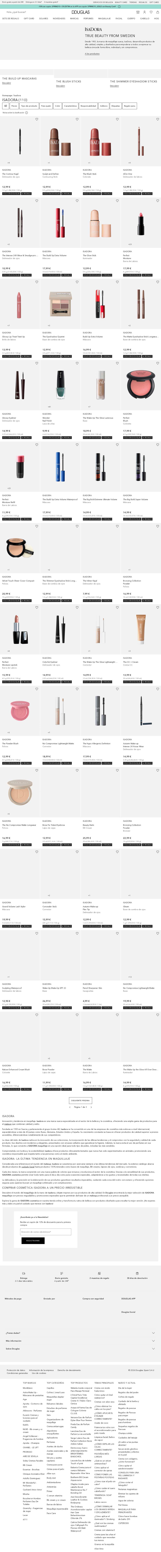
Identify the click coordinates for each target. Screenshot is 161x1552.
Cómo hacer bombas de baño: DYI (127, 1517)
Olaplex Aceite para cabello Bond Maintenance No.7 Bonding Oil (80, 1488)
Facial (119, 18)
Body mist (51, 1478)
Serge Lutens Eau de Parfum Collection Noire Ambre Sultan (81, 1441)
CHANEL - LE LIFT (30, 1447)
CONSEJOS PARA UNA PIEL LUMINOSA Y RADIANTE (128, 1475)
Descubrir (6, 83)
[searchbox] (26, 12)
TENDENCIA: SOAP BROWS (103, 1496)
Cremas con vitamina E (104, 1530)
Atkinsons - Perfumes (32, 1411)
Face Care (51, 1513)
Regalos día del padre (128, 1392)
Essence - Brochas (31, 1469)
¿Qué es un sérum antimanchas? (102, 1462)
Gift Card (29, 18)
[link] (20, 155)
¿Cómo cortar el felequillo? (125, 1483)
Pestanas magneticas (127, 1489)
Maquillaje (104, 18)
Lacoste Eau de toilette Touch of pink (81, 1462)
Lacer (25, 1515)
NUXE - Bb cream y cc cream (32, 1430)
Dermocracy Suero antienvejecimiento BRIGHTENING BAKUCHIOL (79, 1452)
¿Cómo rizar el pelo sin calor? (104, 1483)
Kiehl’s (25, 1425)
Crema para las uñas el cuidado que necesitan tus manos (104, 1537)
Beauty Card (121, 2)
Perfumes (88, 18)
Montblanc (28, 1388)
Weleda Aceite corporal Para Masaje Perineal (81, 1389)
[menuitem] (12, 18)
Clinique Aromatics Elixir (34, 1474)
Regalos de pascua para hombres (127, 1421)
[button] (80, 1333)
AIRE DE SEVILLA (30, 1456)
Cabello (144, 18)
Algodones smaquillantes (53, 1432)
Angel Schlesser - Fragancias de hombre (33, 1437)
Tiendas (133, 2)
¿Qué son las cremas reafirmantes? (104, 1524)
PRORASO (27, 1452)
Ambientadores (54, 1482)
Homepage (7, 95)
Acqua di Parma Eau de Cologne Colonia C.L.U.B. (81, 1410)
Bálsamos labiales (55, 1404)
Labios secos (100, 1502)
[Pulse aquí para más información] (119, 6)
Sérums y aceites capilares (54, 1459)
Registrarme (33, 1241)
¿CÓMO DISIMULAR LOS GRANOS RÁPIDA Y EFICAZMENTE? (104, 1509)
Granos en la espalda (104, 1544)
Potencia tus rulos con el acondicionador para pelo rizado (105, 1430)
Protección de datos (16, 1370)
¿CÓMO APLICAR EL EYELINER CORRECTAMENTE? (103, 1416)
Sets (49, 1415)
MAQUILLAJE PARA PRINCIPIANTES (127, 1511)
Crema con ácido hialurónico (102, 1389)
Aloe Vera (98, 1549)
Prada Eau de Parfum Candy (80, 1425)
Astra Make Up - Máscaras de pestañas (33, 1394)
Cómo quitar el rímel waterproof (103, 1396)
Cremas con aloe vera (104, 1402)
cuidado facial (28, 1167)
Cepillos (50, 1388)
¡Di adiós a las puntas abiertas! (128, 1443)
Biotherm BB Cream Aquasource (79, 1478)
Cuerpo (131, 18)
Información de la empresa (41, 1370)
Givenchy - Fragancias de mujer (33, 1509)
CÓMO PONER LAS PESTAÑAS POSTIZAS (104, 1476)
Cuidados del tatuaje (127, 1438)
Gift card (154, 2)
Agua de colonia (125, 1500)
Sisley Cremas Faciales (33, 1461)
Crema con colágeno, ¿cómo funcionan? (128, 1460)
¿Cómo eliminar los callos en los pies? (103, 1407)
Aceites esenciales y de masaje (57, 1452)
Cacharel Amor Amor (32, 1490)
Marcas (74, 18)
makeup (8, 1124)
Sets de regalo (10, 18)
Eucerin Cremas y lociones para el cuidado (31, 1418)
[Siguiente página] (91, 1107)
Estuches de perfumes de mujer (57, 1409)
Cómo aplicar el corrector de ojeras (103, 1469)
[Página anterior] (70, 1107)
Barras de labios (54, 1504)
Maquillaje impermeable (57, 1509)
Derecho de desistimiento (69, 1370)
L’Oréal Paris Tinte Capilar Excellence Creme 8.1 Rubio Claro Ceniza (81, 1399)
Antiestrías (51, 1487)
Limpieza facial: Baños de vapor (104, 1438)
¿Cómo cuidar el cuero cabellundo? (104, 1489)
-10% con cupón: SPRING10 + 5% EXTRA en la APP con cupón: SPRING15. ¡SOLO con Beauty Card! (77, 6)
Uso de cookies (39, 1373)
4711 (25, 1519)
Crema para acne (54, 1465)
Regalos (143, 2)
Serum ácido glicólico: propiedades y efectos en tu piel (128, 1452)
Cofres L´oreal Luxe (56, 1392)
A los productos (92, 54)
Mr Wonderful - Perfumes (30, 1484)
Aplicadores (52, 1438)
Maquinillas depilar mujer (55, 1398)
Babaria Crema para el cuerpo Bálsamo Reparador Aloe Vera (81, 1470)
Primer (49, 1491)
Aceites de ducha (55, 1446)
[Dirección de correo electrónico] (45, 1232)
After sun (51, 1473)
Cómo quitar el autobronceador (125, 1467)
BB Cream (27, 1465)
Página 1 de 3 (80, 1107)
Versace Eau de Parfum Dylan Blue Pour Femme (81, 1419)
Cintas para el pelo (55, 1469)
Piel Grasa (123, 1505)
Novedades (59, 18)
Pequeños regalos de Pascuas (128, 1427)
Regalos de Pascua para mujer (126, 1414)
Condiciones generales (17, 1373)
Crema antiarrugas (55, 1426)
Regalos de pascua (127, 1408)
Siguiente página (80, 1101)
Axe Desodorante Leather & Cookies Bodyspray (79, 1500)
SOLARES (43, 18)
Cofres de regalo (126, 1397)
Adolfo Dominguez (31, 1478)
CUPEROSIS (123, 1523)
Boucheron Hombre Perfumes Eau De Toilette (32, 1501)
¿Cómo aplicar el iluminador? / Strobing (104, 1517)
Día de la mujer (125, 1388)
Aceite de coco (101, 1423)
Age (25, 1399)
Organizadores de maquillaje (55, 1421)
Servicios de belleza (103, 2)
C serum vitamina (54, 1495)
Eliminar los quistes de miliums (128, 1495)
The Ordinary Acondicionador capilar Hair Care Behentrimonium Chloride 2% (81, 1512)
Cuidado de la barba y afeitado (128, 1402)
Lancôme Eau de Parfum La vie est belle (81, 1432)
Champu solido (125, 1433)
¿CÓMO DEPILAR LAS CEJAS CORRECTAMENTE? (104, 1447)
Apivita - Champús (31, 1443)
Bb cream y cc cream (56, 1500)
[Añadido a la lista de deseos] (36, 119)
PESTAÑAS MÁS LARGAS (101, 1455)
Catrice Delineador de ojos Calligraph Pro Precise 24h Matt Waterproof (81, 1526)
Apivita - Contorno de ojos (33, 1405)
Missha (26, 1494)
